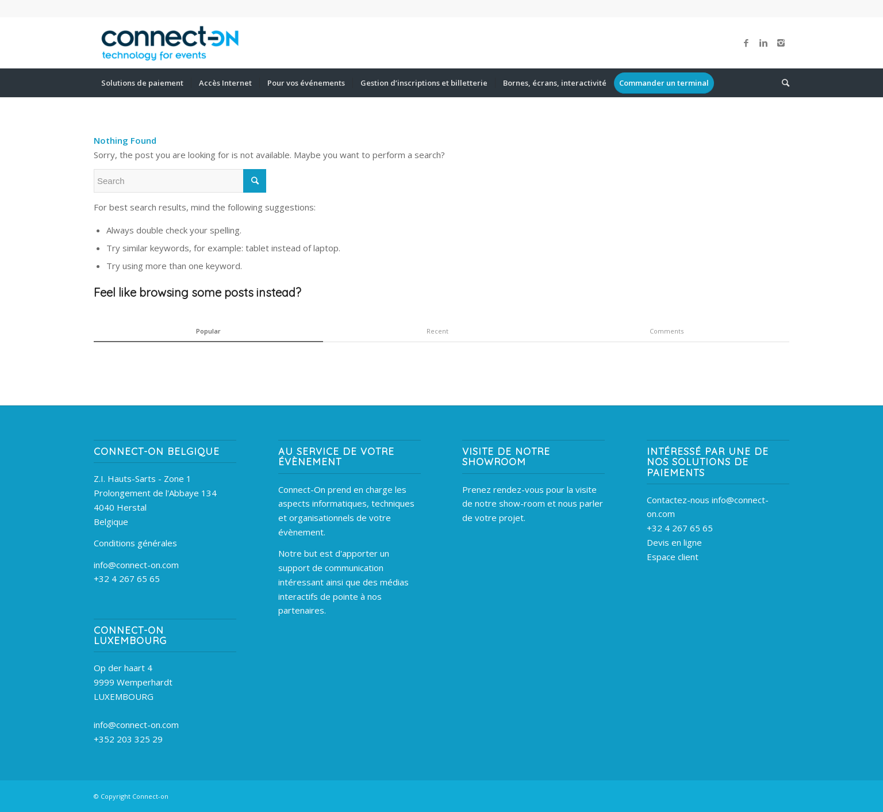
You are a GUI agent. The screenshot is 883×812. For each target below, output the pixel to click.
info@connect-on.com (136, 564)
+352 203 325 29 (128, 739)
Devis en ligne (674, 542)
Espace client (672, 556)
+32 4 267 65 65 (127, 578)
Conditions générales (135, 543)
